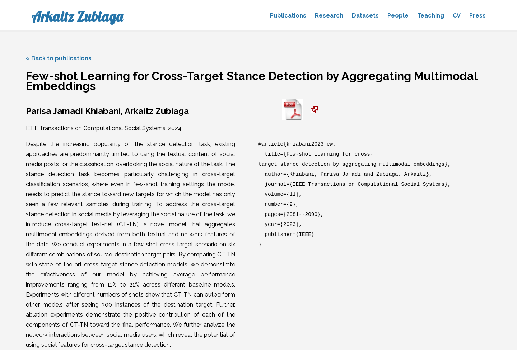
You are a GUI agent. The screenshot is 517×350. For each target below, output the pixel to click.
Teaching (430, 15)
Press (477, 15)
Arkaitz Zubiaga (77, 16)
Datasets (365, 15)
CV (457, 15)
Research (329, 15)
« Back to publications (59, 58)
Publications (288, 15)
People (398, 15)
